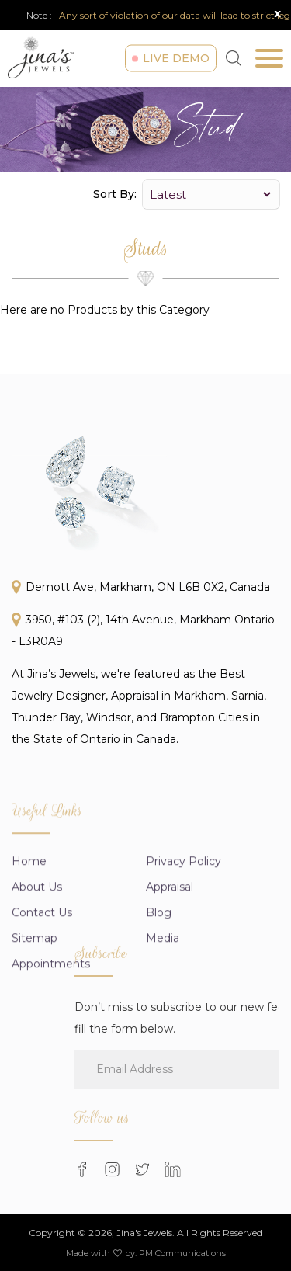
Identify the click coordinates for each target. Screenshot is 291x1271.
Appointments (51, 1019)
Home (29, 917)
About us (37, 943)
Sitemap (34, 994)
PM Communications (182, 1253)
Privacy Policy (183, 917)
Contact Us (42, 968)
